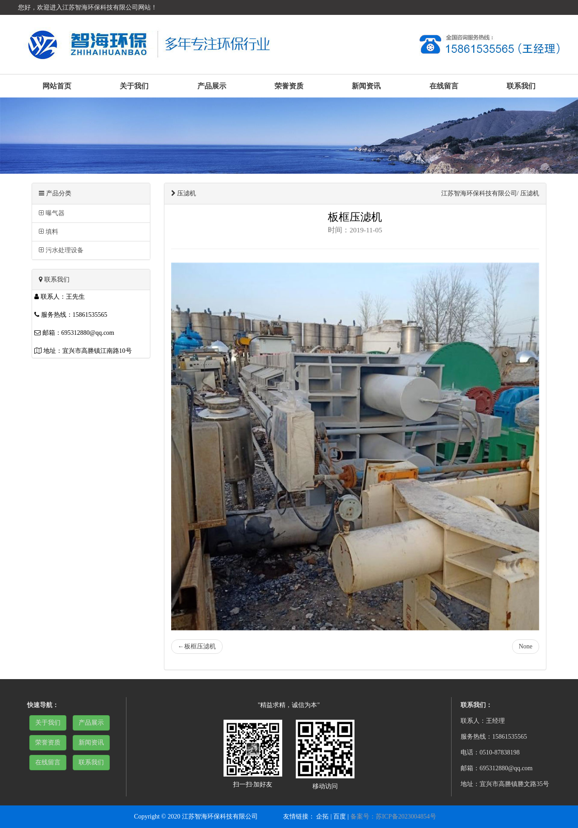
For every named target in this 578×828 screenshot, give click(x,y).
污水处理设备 (61, 250)
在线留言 (443, 86)
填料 (48, 231)
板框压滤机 (197, 646)
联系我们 (521, 86)
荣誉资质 (289, 86)
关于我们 (134, 86)
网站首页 (56, 86)
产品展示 (211, 86)
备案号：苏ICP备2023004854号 (393, 816)
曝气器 (52, 213)
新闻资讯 (366, 86)
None (525, 646)
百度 (339, 816)
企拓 (322, 816)
